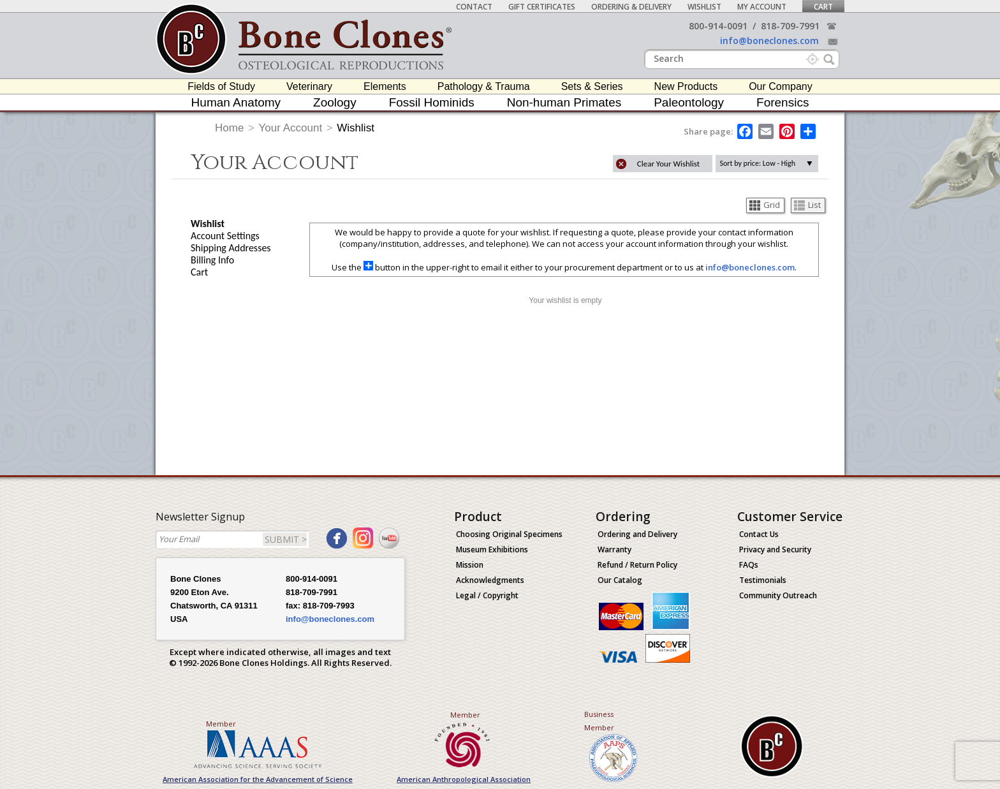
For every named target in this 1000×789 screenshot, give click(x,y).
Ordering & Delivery (631, 6)
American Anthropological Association (464, 779)
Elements (385, 86)
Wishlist (704, 6)
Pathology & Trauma (484, 86)
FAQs (748, 564)
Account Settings (225, 236)
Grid (764, 204)
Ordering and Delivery (637, 534)
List (807, 204)
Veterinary (309, 86)
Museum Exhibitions (492, 549)
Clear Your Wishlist (668, 163)
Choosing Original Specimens (509, 534)
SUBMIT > (286, 539)
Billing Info (212, 260)
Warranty (614, 549)
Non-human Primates (564, 102)
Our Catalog (620, 580)
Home (229, 128)
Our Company (780, 86)
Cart (823, 6)
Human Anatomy (236, 102)
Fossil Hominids (431, 102)
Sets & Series (592, 86)
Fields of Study (221, 86)
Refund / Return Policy (637, 564)
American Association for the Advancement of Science (258, 779)
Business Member (599, 720)
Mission (469, 564)
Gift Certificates (541, 6)
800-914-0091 (718, 26)
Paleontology (689, 102)
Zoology (335, 102)
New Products (686, 86)
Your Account (291, 128)
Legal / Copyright (487, 595)
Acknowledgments (490, 580)
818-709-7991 (790, 26)
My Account (761, 6)
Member (221, 723)
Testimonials (762, 580)
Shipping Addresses (231, 248)
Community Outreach (778, 595)
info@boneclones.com (769, 40)
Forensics (782, 102)
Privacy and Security (775, 549)
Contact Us (759, 534)
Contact (474, 6)
